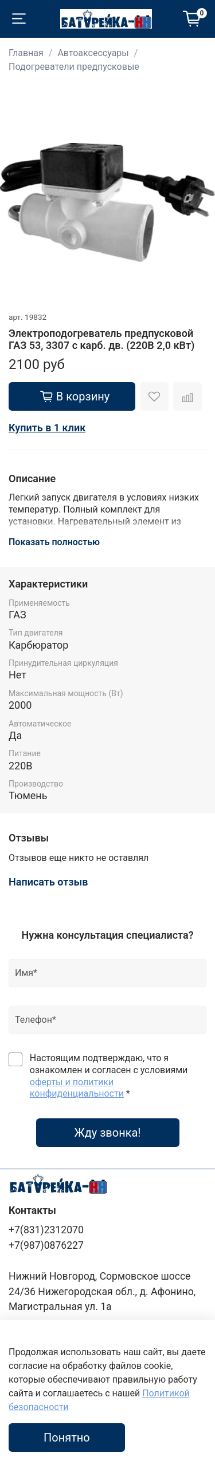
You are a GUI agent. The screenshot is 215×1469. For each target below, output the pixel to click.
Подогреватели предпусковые (74, 66)
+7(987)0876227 (46, 1245)
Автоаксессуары (92, 52)
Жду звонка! (107, 1133)
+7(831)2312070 (46, 1230)
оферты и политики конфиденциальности (77, 1088)
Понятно (67, 1437)
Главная (26, 52)
